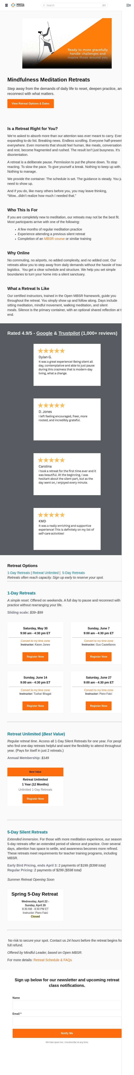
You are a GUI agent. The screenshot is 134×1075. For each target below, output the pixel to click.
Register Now (35, 656)
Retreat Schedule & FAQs (53, 960)
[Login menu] (129, 5)
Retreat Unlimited (46, 573)
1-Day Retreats (18, 573)
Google (44, 333)
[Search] (73, 5)
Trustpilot (69, 333)
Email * (17, 1013)
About (125, 1060)
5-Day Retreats (73, 573)
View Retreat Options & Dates (30, 103)
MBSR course (54, 239)
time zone (35, 640)
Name (16, 997)
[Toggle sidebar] (6, 5)
